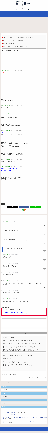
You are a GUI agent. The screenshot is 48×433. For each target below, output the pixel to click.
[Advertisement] (24, 25)
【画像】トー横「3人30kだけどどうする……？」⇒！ (11, 340)
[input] (24, 391)
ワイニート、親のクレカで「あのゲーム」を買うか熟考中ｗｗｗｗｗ (13, 40)
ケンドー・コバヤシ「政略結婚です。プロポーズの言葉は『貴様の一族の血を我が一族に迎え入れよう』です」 (20, 37)
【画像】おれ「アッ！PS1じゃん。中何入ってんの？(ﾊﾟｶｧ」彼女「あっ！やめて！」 (16, 358)
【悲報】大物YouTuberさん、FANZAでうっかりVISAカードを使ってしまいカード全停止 (16, 47)
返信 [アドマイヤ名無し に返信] (44, 225)
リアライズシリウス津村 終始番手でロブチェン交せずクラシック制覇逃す (14, 364)
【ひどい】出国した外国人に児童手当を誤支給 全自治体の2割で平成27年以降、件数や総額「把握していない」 (20, 352)
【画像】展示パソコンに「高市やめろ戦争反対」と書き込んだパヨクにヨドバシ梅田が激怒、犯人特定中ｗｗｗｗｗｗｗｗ (22, 349)
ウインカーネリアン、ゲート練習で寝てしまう (10, 416)
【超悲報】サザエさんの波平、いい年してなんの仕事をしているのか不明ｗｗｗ (15, 346)
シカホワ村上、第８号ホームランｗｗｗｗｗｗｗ (10, 343)
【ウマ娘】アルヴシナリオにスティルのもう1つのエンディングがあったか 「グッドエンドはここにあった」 (20, 367)
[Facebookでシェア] (24, 207)
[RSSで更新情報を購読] (25, 210)
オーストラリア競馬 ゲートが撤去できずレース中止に (11, 411)
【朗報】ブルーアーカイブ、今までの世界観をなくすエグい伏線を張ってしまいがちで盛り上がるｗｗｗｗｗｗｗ (20, 347)
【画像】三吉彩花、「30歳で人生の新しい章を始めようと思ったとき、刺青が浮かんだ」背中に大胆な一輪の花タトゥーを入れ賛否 (23, 44)
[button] (46, 391)
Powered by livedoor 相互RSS (7, 370)
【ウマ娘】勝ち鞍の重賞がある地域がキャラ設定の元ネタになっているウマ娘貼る (16, 365)
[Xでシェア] (12, 207)
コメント (3, 317)
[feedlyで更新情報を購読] (23, 210)
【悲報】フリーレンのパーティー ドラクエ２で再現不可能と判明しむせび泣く (15, 46)
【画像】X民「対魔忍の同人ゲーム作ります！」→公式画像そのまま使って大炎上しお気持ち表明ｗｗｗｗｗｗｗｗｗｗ (21, 350)
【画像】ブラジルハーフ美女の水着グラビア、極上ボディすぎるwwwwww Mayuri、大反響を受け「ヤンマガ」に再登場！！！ (22, 361)
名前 (2, 329)
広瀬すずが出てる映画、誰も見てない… (9, 43)
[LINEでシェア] (35, 207)
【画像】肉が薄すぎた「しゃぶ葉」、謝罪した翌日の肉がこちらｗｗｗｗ (14, 355)
